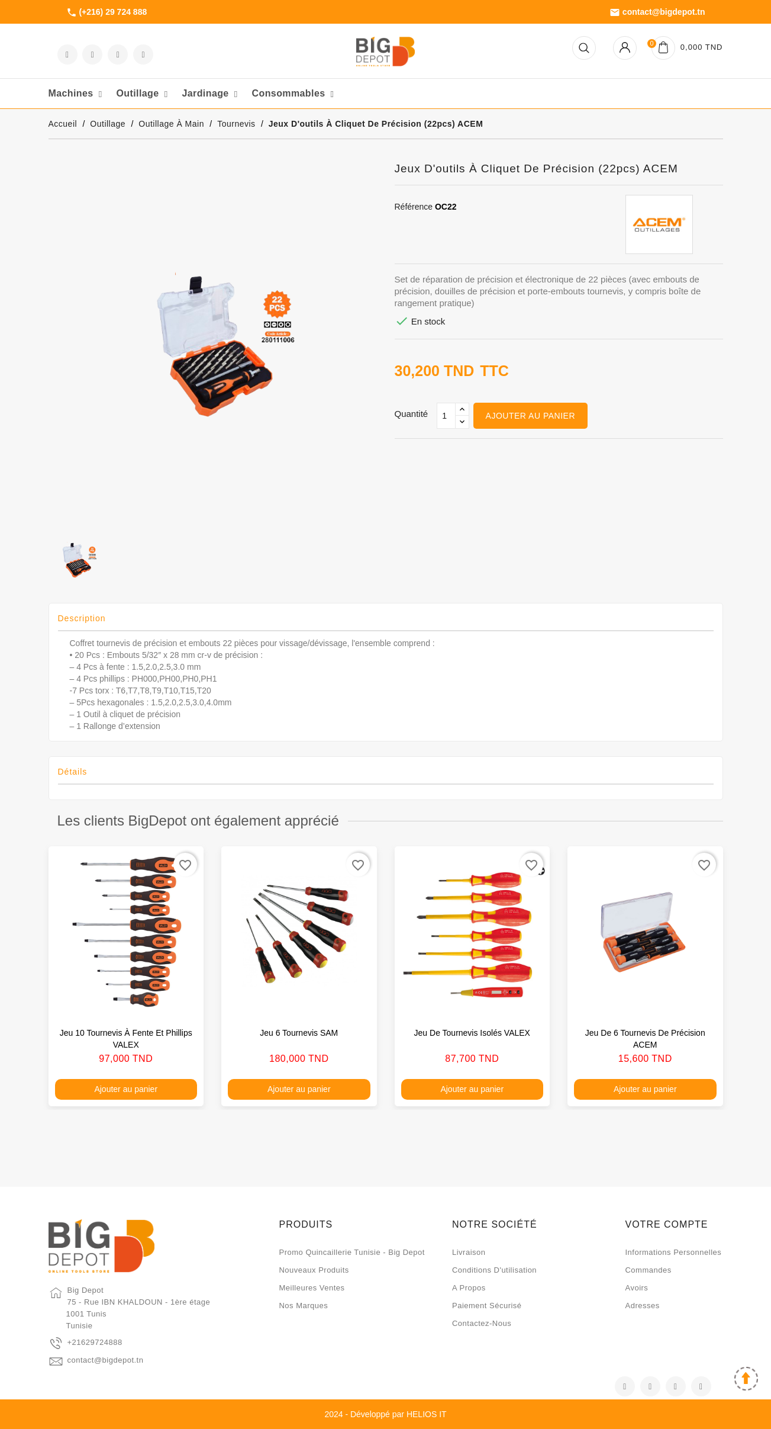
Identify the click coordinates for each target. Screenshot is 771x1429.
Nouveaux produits (314, 1270)
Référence (414, 206)
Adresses (642, 1305)
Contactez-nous (481, 1323)
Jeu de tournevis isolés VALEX (472, 1033)
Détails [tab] (73, 771)
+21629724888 (94, 1342)
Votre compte (666, 1224)
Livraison (469, 1252)
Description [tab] (82, 618)
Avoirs (636, 1287)
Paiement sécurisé (487, 1305)
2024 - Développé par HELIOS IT (385, 1414)
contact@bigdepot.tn (657, 12)
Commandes (648, 1270)
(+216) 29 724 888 (106, 12)
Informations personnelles (673, 1252)
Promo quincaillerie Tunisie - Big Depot (351, 1252)
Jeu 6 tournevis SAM (299, 1033)
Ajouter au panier (530, 415)
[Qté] (446, 416)
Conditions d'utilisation (494, 1270)
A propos (469, 1287)
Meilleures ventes (311, 1287)
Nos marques (303, 1305)
